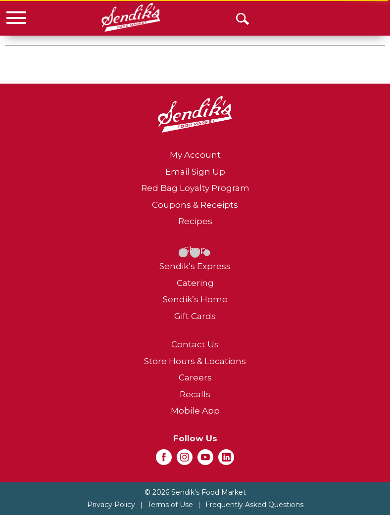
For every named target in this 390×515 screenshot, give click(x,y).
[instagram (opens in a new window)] (185, 460)
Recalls (195, 394)
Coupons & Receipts (195, 205)
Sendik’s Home (195, 299)
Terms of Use (170, 504)
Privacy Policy (111, 504)
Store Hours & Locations (195, 361)
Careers (195, 377)
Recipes (195, 221)
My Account (195, 155)
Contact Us (195, 344)
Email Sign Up (195, 172)
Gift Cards (195, 316)
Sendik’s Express (195, 266)
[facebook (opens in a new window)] (164, 460)
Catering (195, 283)
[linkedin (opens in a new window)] (226, 460)
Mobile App (195, 411)
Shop (195, 250)
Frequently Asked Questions (254, 504)
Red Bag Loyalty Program (195, 188)
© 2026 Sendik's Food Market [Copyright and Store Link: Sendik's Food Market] (195, 492)
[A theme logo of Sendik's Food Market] (130, 17)
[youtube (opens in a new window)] (205, 460)
